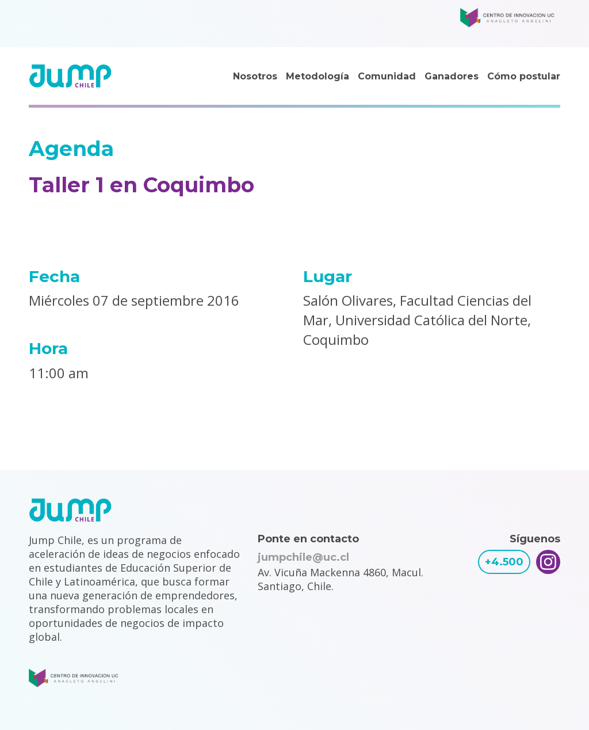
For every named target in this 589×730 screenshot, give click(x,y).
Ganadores (451, 76)
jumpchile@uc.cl (303, 557)
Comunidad (387, 76)
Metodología (317, 76)
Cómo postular (523, 76)
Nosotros (255, 76)
